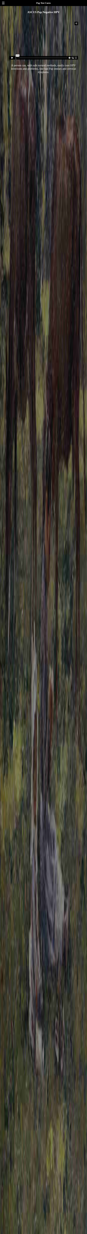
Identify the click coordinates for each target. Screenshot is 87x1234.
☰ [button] (3, 3)
